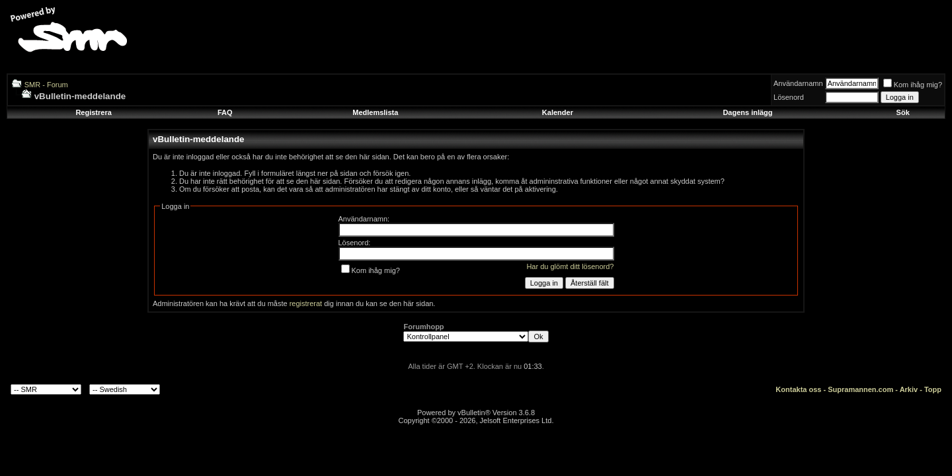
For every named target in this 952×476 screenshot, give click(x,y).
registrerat (306, 303)
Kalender (557, 112)
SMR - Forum (46, 85)
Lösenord (789, 97)
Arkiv (909, 389)
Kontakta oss (798, 389)
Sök (903, 112)
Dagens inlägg (747, 112)
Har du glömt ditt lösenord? (570, 266)
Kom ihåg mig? (912, 85)
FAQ (225, 112)
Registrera (93, 112)
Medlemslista (375, 112)
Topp (932, 389)
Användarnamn (798, 83)
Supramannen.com (860, 389)
